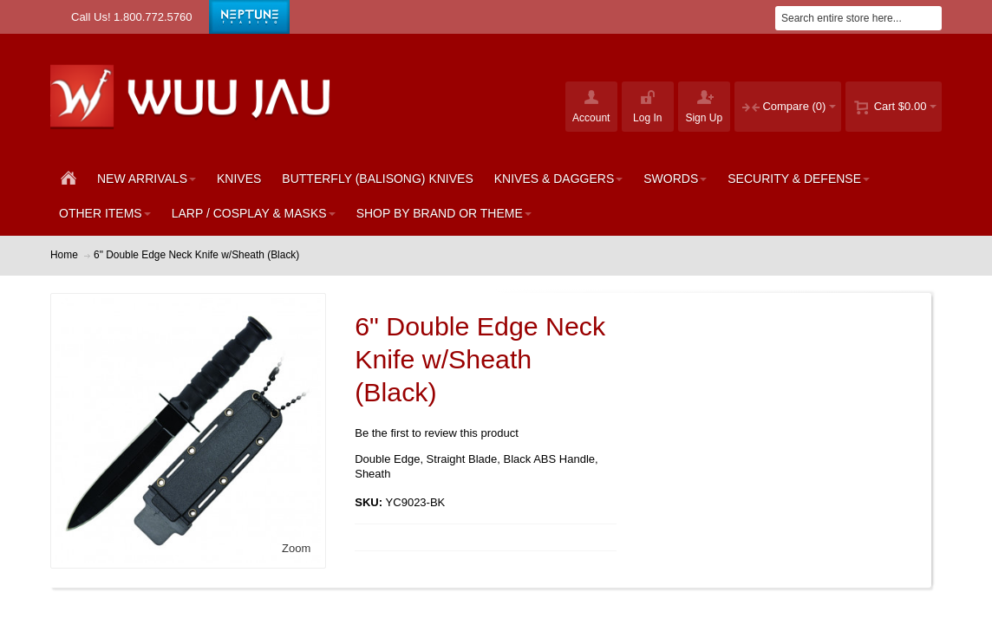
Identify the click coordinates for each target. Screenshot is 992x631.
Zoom (296, 548)
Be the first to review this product (437, 432)
